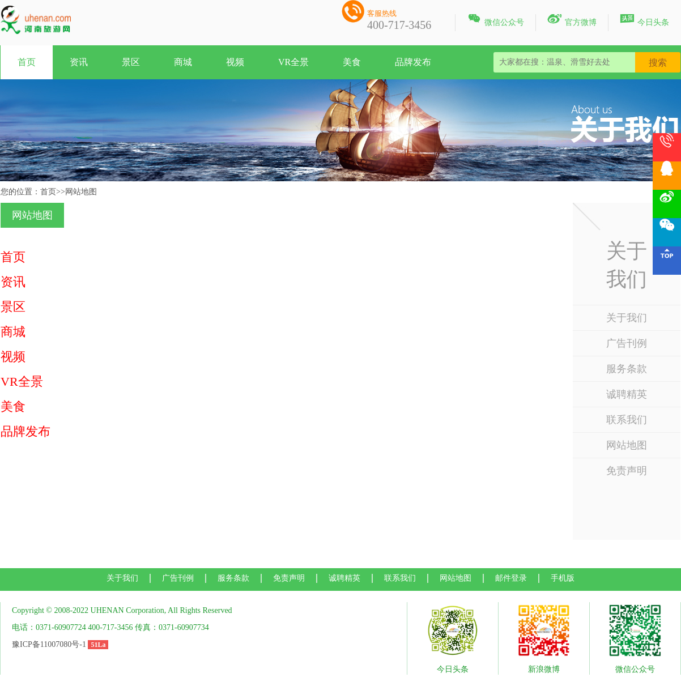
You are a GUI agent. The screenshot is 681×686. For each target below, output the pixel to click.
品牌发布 (413, 62)
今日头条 (644, 20)
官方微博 (572, 20)
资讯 (79, 62)
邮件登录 (511, 578)
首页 (27, 62)
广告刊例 (626, 343)
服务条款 (626, 368)
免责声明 (626, 470)
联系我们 (626, 419)
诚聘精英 (626, 394)
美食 (352, 62)
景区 (131, 62)
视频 (235, 62)
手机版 (562, 578)
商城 (183, 62)
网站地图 (626, 445)
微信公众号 (495, 20)
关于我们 (626, 317)
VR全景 (293, 62)
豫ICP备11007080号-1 (49, 644)
